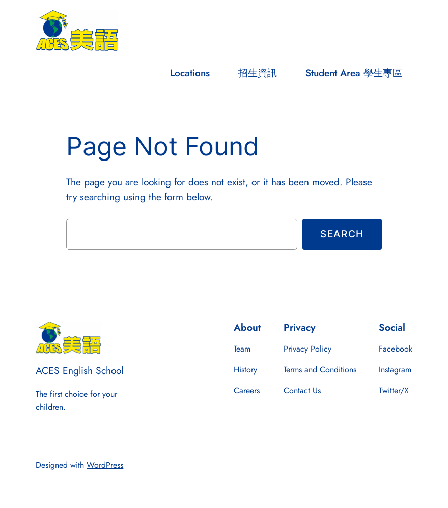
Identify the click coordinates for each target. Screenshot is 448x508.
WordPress (105, 465)
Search (342, 234)
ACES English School (79, 370)
